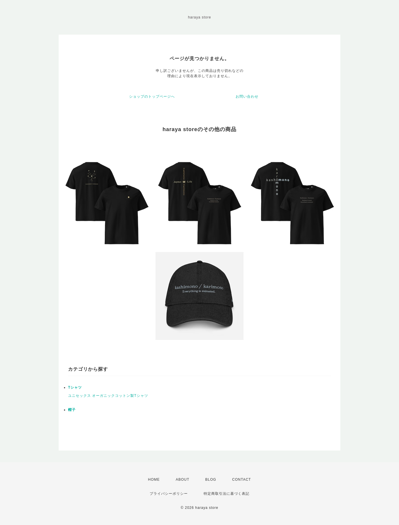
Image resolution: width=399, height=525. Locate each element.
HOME (154, 479)
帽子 (72, 410)
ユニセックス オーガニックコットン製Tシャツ (108, 396)
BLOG (210, 479)
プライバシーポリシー (169, 494)
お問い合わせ (247, 96)
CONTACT (241, 479)
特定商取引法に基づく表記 (226, 494)
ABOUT (182, 479)
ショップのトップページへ (152, 96)
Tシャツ (75, 387)
